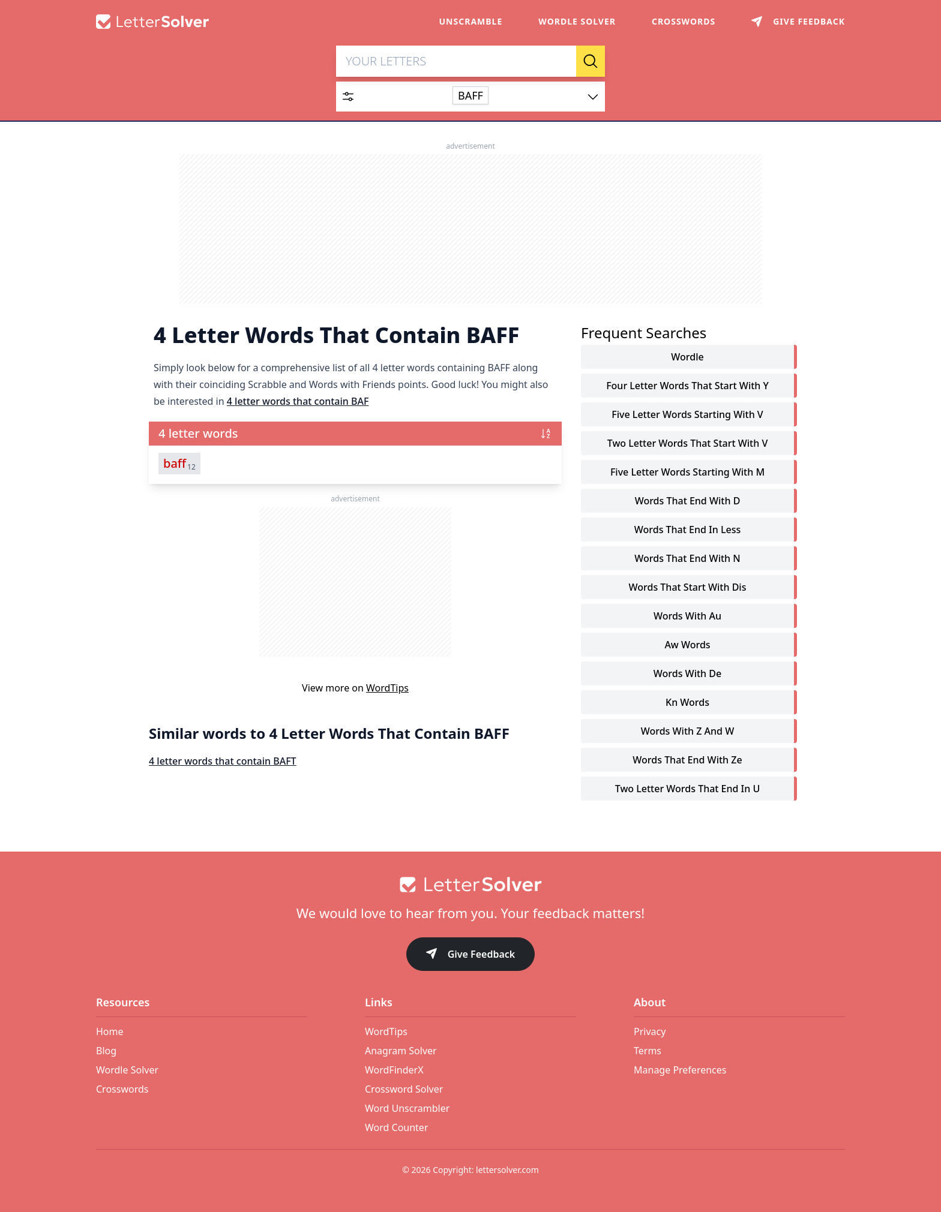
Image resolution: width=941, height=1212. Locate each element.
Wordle (687, 359)
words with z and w (688, 734)
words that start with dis (688, 590)
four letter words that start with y (687, 388)
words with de (687, 676)
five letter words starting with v (687, 417)
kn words (687, 705)
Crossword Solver (404, 1089)
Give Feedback (471, 955)
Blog (106, 1050)
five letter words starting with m (687, 475)
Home (110, 1031)
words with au (687, 618)
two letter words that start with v (687, 446)
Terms (647, 1050)
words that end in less (687, 532)
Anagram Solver (401, 1050)
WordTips (387, 690)
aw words (687, 647)
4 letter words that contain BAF (298, 404)
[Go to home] (470, 885)
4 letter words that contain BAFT (222, 764)
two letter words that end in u (687, 791)
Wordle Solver (577, 21)
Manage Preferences (680, 1069)
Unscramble (471, 21)
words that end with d (688, 503)
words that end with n (687, 561)
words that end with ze (687, 762)
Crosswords (683, 21)
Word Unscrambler (407, 1108)
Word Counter (396, 1127)
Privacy (650, 1031)
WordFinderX (394, 1069)
